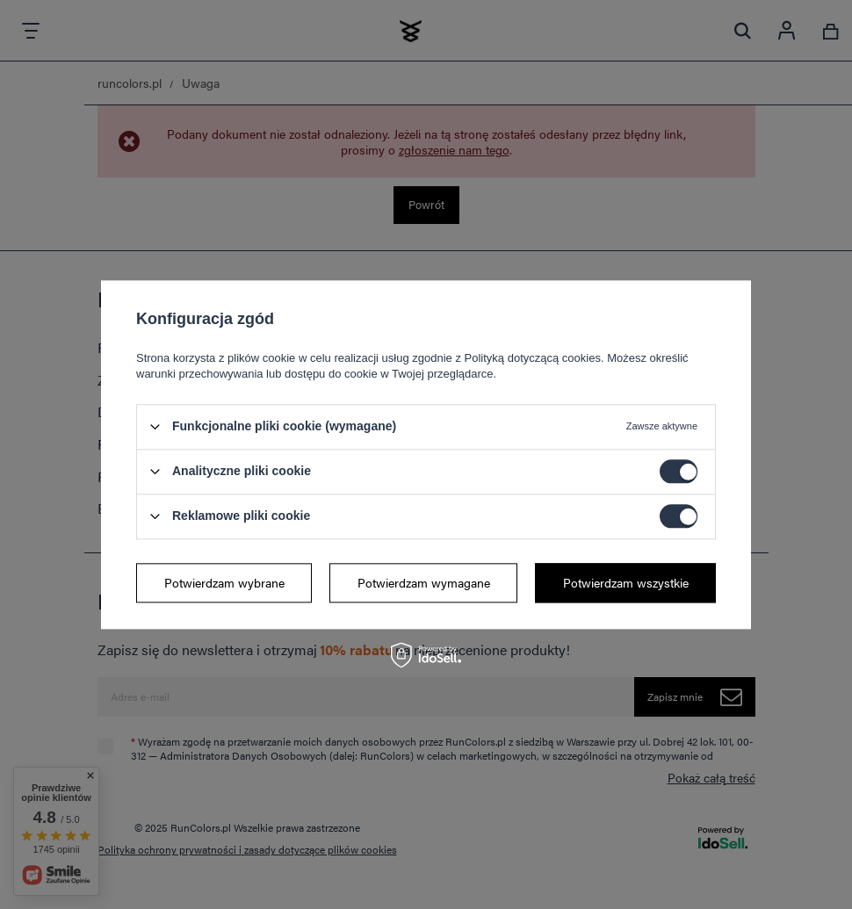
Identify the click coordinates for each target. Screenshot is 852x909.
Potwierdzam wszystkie (626, 582)
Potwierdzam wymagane (423, 582)
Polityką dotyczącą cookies (533, 357)
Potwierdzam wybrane (224, 582)
